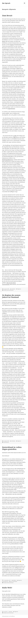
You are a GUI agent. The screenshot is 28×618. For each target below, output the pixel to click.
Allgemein (19, 289)
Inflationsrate (5, 75)
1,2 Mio (14, 137)
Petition (12, 44)
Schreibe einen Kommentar (8, 290)
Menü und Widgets (24, 4)
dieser (3, 41)
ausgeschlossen (11, 108)
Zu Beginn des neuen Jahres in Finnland (11, 296)
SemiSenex (13, 289)
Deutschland (14, 581)
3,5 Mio (14, 135)
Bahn (11, 581)
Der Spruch (6, 3)
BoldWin (14, 580)
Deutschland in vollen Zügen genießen (12, 448)
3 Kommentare (6, 442)
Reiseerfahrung (5, 581)
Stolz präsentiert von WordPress (8, 616)
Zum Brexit (7, 15)
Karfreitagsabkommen (7, 159)
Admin (11, 611)
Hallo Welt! (7, 587)
